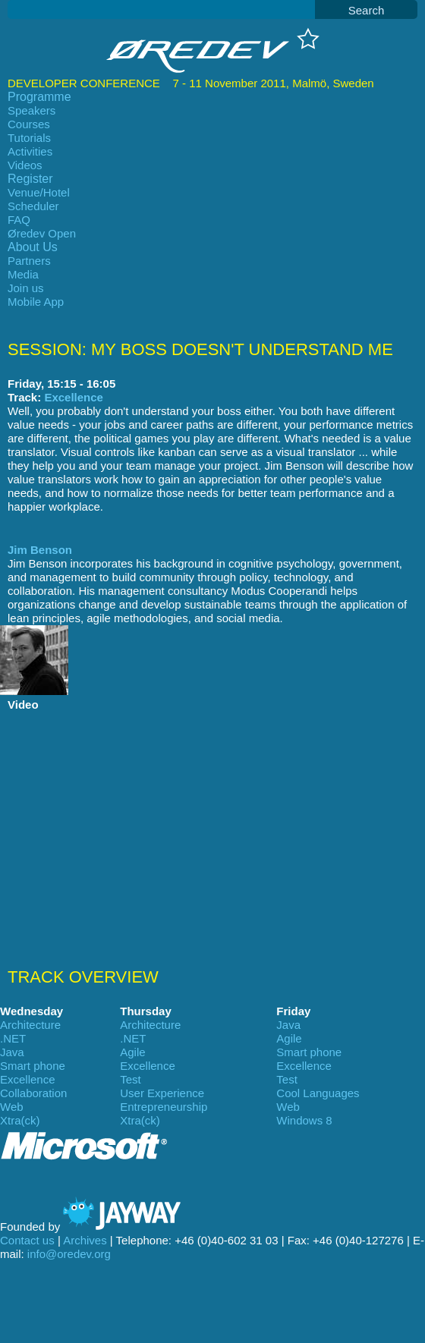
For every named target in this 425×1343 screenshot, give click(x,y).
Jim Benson (40, 549)
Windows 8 (304, 1120)
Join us (26, 287)
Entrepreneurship (163, 1106)
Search (366, 10)
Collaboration (33, 1093)
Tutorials (29, 137)
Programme (39, 96)
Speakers (31, 110)
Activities (30, 151)
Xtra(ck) (20, 1120)
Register (30, 178)
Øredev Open (42, 233)
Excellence (73, 397)
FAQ (19, 219)
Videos (25, 165)
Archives (85, 1240)
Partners (29, 260)
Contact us (27, 1240)
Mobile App (36, 301)
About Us (33, 247)
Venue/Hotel (39, 192)
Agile (288, 1038)
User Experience (162, 1093)
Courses (29, 124)
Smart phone (309, 1052)
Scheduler (33, 206)
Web (12, 1106)
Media (23, 274)
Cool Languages (317, 1093)
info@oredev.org (69, 1253)
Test (130, 1079)
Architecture (30, 1024)
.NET (13, 1038)
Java (288, 1024)
